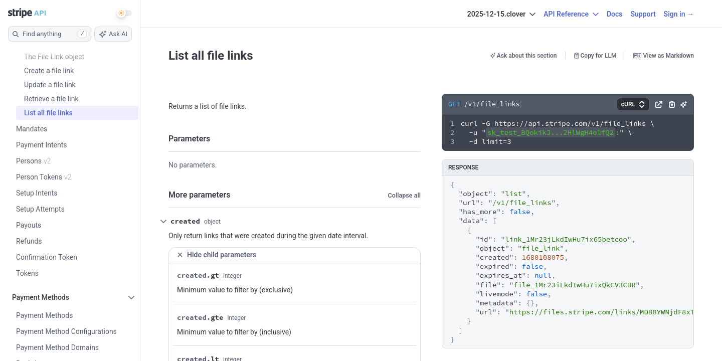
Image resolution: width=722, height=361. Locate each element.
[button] (633, 104)
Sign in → (679, 14)
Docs (615, 14)
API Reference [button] (571, 14)
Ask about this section (523, 55)
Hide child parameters (216, 255)
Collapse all (404, 195)
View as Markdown (663, 56)
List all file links (210, 56)
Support (642, 14)
